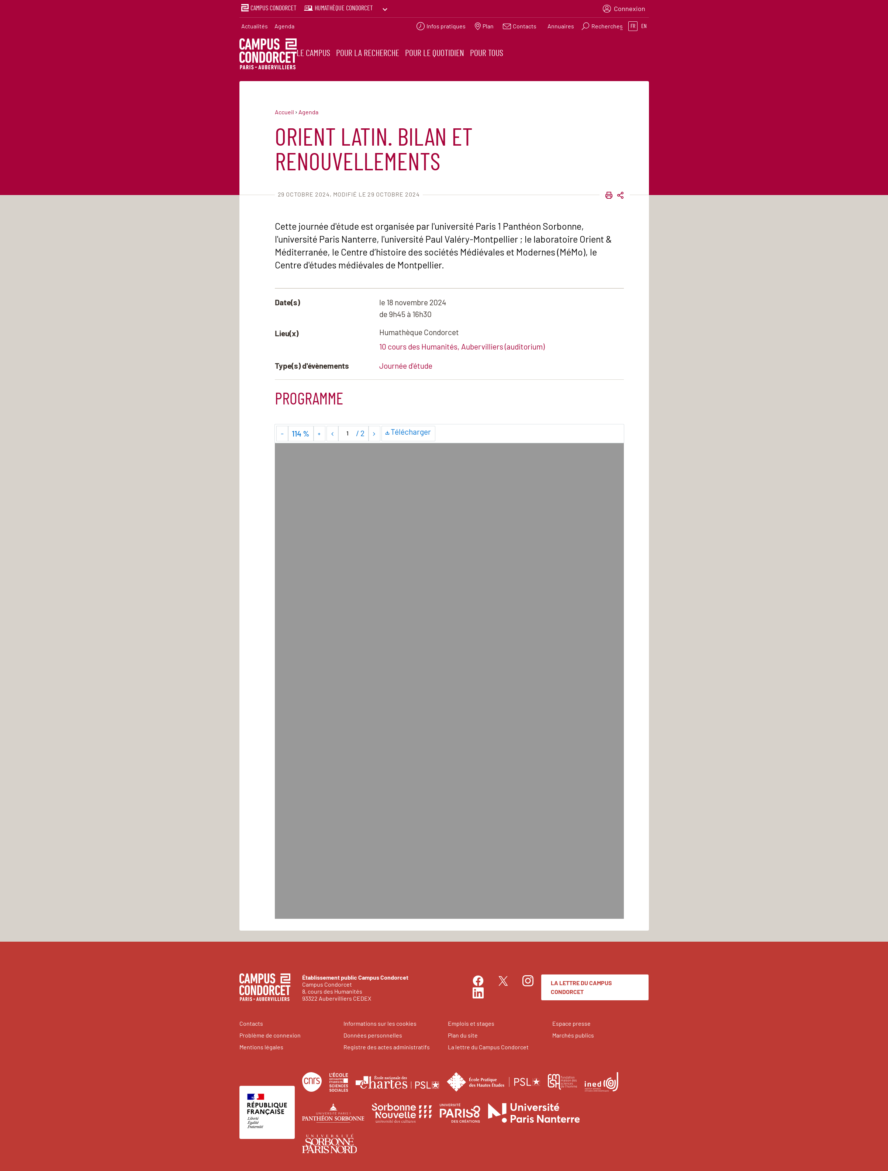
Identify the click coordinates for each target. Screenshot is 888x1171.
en (644, 24)
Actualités (254, 24)
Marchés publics (573, 1033)
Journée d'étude (405, 364)
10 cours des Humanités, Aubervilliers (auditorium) (462, 345)
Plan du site (463, 1033)
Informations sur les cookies (380, 1021)
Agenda (284, 24)
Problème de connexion (270, 1033)
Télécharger (408, 430)
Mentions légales (261, 1045)
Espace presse (571, 1021)
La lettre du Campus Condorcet (581, 986)
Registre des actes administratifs (386, 1045)
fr (632, 24)
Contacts (251, 1021)
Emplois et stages (471, 1021)
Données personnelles (372, 1033)
